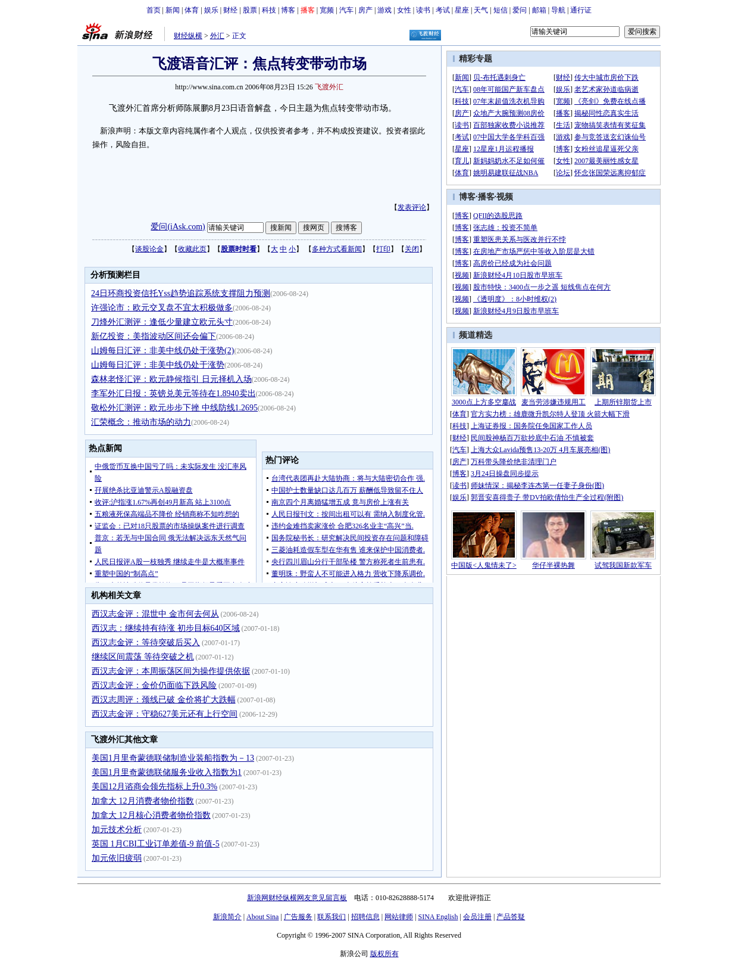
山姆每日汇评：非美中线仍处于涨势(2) (162, 350)
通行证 (581, 10)
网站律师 (398, 917)
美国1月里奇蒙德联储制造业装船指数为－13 (173, 758)
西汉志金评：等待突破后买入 (146, 642)
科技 (269, 10)
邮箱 (539, 10)
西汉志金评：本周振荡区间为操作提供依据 (171, 671)
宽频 (327, 10)
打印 (383, 249)
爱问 (519, 10)
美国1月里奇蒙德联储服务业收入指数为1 (167, 772)
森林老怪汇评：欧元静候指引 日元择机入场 (171, 379)
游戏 (384, 10)
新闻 (172, 10)
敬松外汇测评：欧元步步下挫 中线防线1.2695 (174, 407)
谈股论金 (149, 249)
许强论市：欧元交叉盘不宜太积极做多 (162, 307)
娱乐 (211, 10)
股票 (250, 10)
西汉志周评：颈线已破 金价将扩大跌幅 (164, 699)
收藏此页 (192, 249)
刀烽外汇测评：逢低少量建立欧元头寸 (162, 322)
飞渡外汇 (329, 87)
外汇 (217, 36)
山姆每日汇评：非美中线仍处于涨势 (157, 364)
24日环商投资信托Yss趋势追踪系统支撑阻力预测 (180, 293)
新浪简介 (227, 917)
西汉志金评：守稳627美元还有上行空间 (164, 713)
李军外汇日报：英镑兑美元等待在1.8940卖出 (173, 393)
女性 (404, 10)
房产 (365, 10)
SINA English (438, 917)
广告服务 (298, 917)
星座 (462, 10)
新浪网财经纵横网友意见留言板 (297, 898)
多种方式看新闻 (337, 249)
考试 (443, 10)
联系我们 (331, 917)
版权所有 (384, 954)
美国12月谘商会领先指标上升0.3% (154, 786)
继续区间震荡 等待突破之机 (143, 656)
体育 (192, 10)
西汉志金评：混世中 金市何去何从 (155, 613)
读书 (423, 10)
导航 (558, 10)
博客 (288, 10)
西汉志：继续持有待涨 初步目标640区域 (166, 628)
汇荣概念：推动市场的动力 (141, 422)
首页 (153, 10)
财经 (230, 10)
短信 (500, 10)
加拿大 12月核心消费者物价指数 (151, 815)
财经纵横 (188, 36)
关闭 (412, 249)
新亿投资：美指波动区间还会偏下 (153, 336)
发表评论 (412, 207)
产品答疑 (510, 917)
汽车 (346, 10)
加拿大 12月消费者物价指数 (143, 800)
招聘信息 (365, 917)
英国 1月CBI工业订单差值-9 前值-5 (156, 843)
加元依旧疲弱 (117, 858)
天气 (481, 10)
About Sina (262, 917)
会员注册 (477, 917)
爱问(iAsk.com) (178, 226)
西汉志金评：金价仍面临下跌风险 (154, 685)
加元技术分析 (117, 829)
